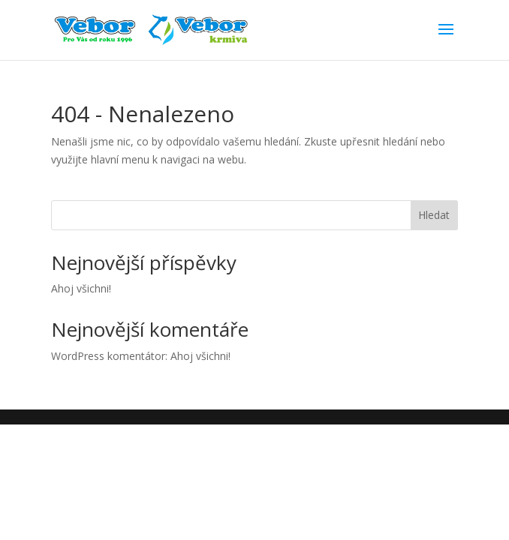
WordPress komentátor (108, 356)
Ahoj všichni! (81, 288)
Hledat (434, 215)
